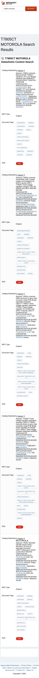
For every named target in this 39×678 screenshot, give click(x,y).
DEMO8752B (20, 151)
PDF (19, 164)
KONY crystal (21, 626)
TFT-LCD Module (22, 147)
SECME (26, 505)
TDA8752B (20, 129)
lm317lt (30, 613)
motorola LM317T (22, 395)
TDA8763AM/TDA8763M (25, 195)
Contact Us (20, 670)
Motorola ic (21, 622)
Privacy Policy (26, 665)
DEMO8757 (30, 151)
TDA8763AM (20, 237)
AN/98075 (29, 599)
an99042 (19, 518)
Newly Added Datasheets (10, 665)
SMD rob (19, 367)
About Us (30, 670)
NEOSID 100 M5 (29, 606)
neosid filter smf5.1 (23, 248)
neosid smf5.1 (21, 257)
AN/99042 (19, 442)
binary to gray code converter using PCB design (26, 371)
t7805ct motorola (23, 137)
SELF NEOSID (21, 273)
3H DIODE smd (21, 270)
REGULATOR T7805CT (23, 140)
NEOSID (30, 273)
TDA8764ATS (21, 316)
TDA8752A (31, 126)
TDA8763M (30, 237)
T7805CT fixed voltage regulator (26, 261)
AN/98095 (19, 201)
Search (31, 8)
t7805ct (19, 133)
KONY (30, 392)
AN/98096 (19, 562)
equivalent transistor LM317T (26, 377)
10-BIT (18, 234)
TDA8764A (28, 356)
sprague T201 (21, 266)
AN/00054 (19, 93)
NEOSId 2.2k (20, 613)
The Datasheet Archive (9, 3)
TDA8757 (28, 129)
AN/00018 (19, 321)
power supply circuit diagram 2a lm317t (26, 253)
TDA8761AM (20, 557)
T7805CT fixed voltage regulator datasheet (26, 382)
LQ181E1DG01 (21, 87)
